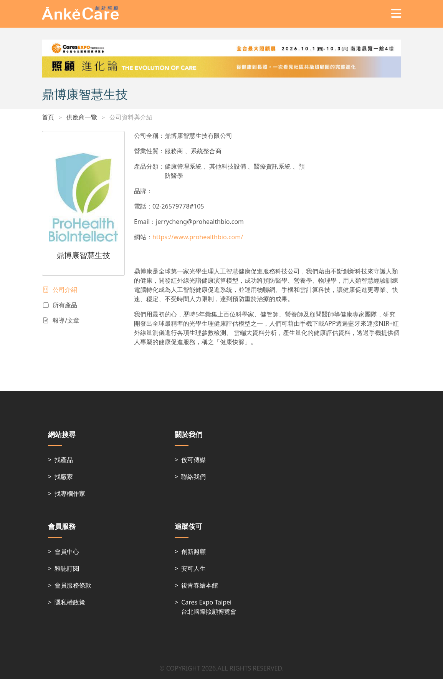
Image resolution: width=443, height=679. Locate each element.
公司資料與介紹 (130, 117)
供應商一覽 (81, 117)
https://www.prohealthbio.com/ (197, 237)
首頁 (48, 117)
